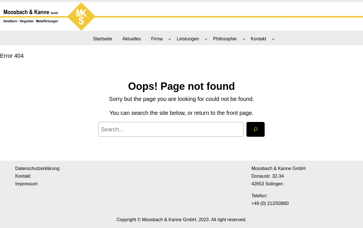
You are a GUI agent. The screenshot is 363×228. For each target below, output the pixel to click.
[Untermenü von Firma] (169, 39)
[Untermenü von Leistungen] (206, 39)
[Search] (255, 129)
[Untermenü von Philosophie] (243, 39)
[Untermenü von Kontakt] (273, 39)
